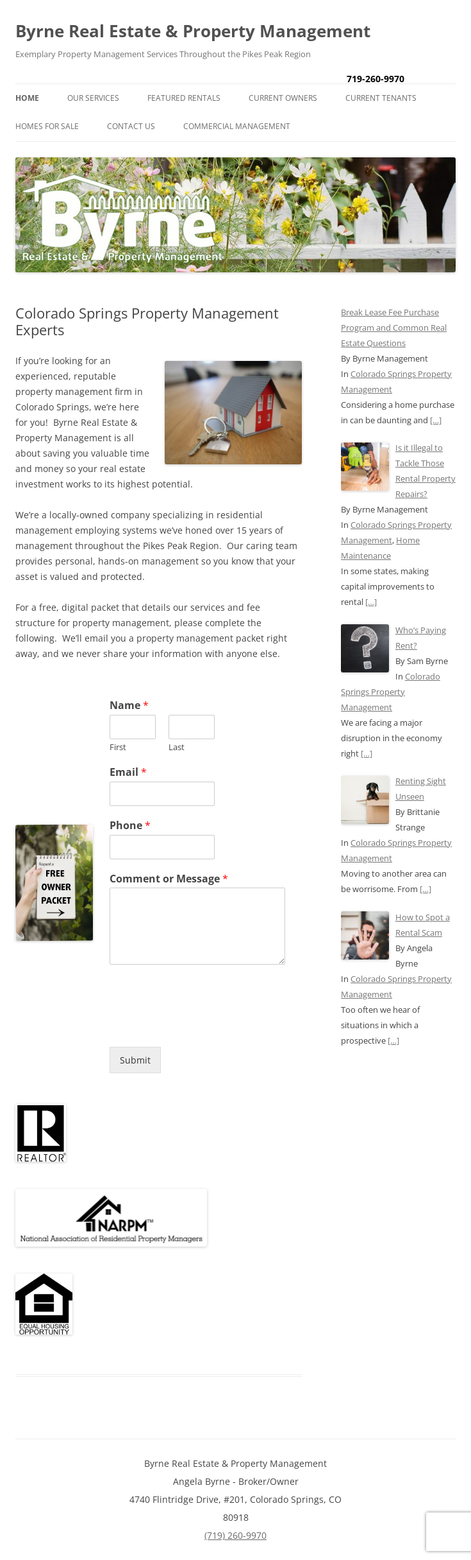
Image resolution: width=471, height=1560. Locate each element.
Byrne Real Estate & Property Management (192, 30)
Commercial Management (236, 126)
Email (128, 772)
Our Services (93, 97)
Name (129, 705)
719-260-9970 (375, 79)
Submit (135, 1060)
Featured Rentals (183, 97)
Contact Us (131, 126)
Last (177, 747)
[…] (436, 420)
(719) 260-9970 (235, 1535)
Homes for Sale (47, 126)
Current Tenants (381, 97)
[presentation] (207, 1025)
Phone (130, 825)
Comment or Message (169, 879)
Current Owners (283, 97)
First (118, 747)
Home (27, 97)
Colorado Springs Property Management (390, 691)
